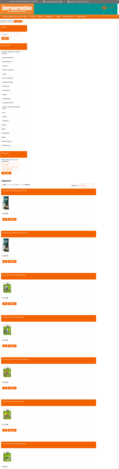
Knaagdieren (49, 16)
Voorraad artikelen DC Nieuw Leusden (15, 16)
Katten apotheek (7, 78)
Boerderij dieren (68, 16)
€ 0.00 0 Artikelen (111, 6)
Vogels (58, 16)
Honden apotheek (8, 70)
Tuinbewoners (80, 16)
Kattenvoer (5, 86)
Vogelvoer (5, 121)
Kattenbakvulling (7, 82)
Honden (32, 16)
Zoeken (5, 38)
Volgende (27, 185)
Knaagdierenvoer (7, 103)
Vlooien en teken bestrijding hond (11, 107)
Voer (3, 112)
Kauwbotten (6, 90)
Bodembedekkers (8, 57)
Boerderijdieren (7, 61)
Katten (40, 16)
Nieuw (10, 21)
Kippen (4, 94)
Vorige (4, 185)
